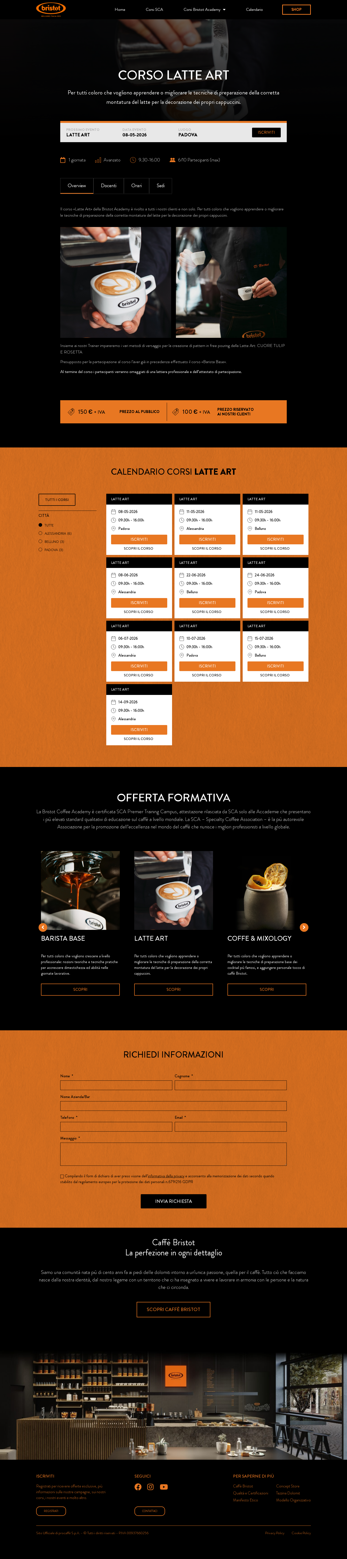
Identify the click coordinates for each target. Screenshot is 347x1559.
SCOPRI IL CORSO (138, 548)
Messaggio (69, 1138)
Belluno (54, 541)
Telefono (67, 1118)
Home (120, 10)
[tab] (76, 186)
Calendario (254, 10)
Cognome (183, 1076)
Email (179, 1118)
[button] (296, 10)
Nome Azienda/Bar (75, 1097)
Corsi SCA (154, 10)
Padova (54, 550)
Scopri (80, 989)
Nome (65, 1076)
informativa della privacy (166, 1176)
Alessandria (58, 533)
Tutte (49, 525)
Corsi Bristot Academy (205, 9)
